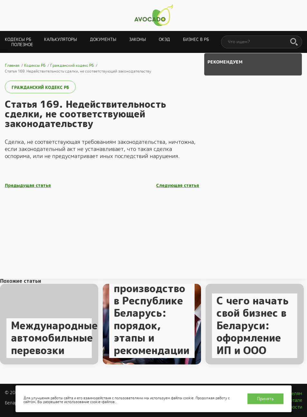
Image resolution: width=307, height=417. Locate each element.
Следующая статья (177, 185)
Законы (137, 39)
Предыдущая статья (28, 185)
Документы (103, 39)
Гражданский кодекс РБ (40, 87)
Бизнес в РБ (196, 39)
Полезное (22, 45)
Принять (265, 399)
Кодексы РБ (18, 39)
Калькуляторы (60, 39)
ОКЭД (164, 39)
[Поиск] (294, 42)
